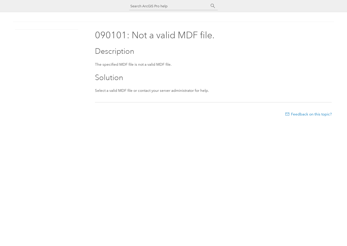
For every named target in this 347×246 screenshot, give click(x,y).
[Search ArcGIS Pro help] (169, 6)
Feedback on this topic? (311, 114)
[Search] (213, 6)
